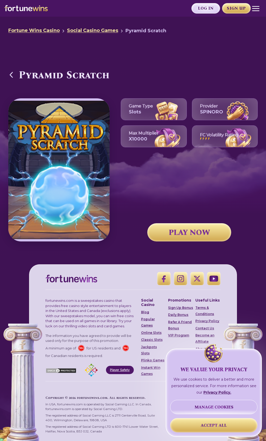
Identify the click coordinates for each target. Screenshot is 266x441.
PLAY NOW (189, 232)
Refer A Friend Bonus (180, 325)
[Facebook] (164, 278)
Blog (145, 312)
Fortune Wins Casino (34, 30)
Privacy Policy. (217, 392)
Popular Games (148, 322)
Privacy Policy (207, 321)
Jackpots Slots (149, 350)
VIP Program (178, 335)
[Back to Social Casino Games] (11, 75)
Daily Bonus (178, 315)
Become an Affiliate (204, 338)
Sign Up (236, 8)
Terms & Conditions (204, 311)
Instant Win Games (150, 371)
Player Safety (120, 370)
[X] (197, 278)
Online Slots (151, 333)
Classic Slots (152, 340)
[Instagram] (180, 278)
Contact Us (204, 328)
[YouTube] (214, 278)
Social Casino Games (92, 30)
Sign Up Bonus (180, 308)
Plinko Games (152, 360)
